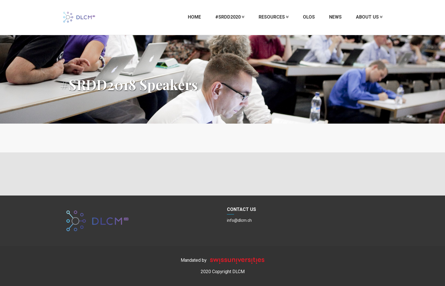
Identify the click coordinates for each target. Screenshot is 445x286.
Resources (274, 17)
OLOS (309, 17)
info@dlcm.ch (239, 220)
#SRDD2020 (229, 17)
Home (194, 17)
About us (369, 17)
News (335, 17)
